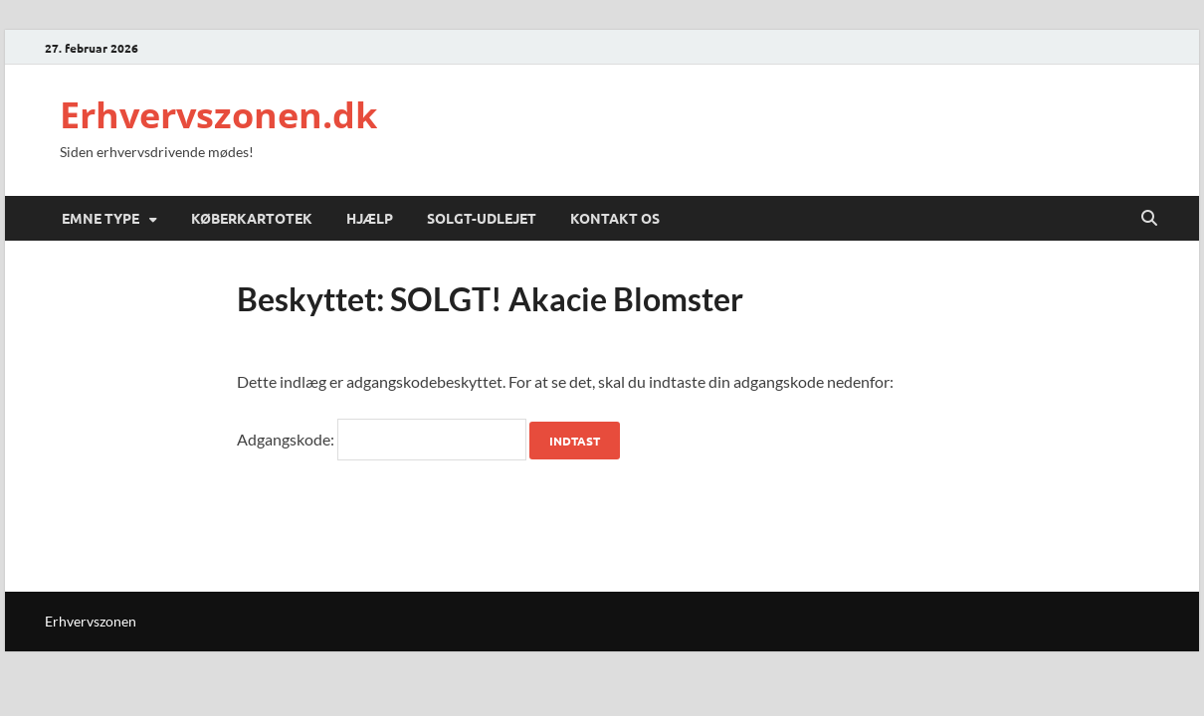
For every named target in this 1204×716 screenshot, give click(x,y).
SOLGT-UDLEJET (481, 218)
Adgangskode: (381, 439)
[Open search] (1149, 219)
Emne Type (100, 218)
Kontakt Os (615, 218)
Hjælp (369, 218)
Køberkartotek (251, 218)
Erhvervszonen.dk (218, 114)
